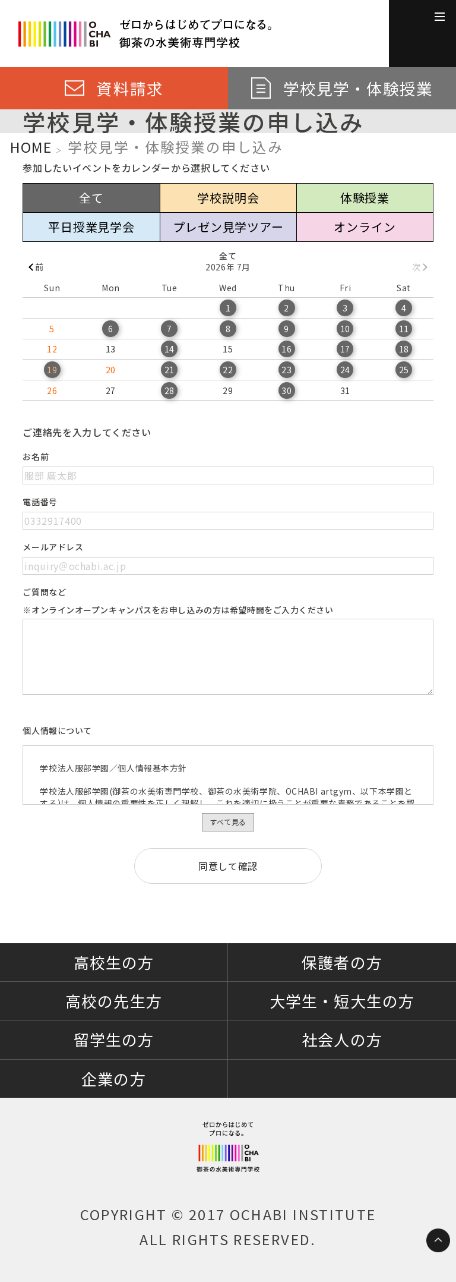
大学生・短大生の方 (342, 1001)
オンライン (364, 226)
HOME (31, 147)
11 (404, 329)
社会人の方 (342, 1039)
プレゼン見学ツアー (228, 226)
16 (286, 349)
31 (345, 390)
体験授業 (365, 197)
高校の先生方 (113, 1001)
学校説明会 (228, 197)
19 (52, 370)
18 (404, 349)
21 (169, 370)
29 (228, 390)
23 (286, 370)
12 (52, 349)
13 (111, 349)
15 (228, 349)
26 (52, 390)
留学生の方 (114, 1039)
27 (111, 390)
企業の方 (113, 1078)
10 (345, 329)
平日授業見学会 (91, 226)
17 (345, 349)
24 (345, 370)
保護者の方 (342, 962)
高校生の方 (114, 962)
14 (169, 349)
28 (169, 390)
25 (404, 370)
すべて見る (228, 822)
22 (228, 370)
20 (111, 370)
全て (91, 197)
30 (286, 390)
